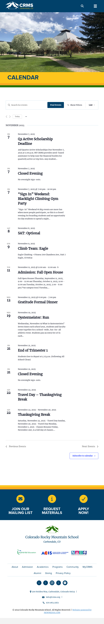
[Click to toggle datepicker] (26, 124)
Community (72, 574)
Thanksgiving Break (34, 423)
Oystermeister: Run (33, 325)
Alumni (37, 581)
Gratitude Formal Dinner (38, 310)
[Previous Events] (6, 124)
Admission (27, 574)
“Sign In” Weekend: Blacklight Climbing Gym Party (38, 206)
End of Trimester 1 (33, 358)
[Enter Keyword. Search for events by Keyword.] (27, 105)
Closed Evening (30, 181)
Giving (48, 581)
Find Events (56, 105)
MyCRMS (87, 574)
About (15, 574)
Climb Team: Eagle (33, 256)
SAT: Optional (29, 241)
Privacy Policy (63, 581)
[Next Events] (10, 124)
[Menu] (95, 6)
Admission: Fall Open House (40, 280)
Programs (57, 574)
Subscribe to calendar (82, 464)
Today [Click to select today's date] (17, 124)
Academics (42, 574)
